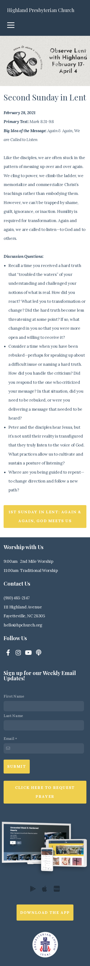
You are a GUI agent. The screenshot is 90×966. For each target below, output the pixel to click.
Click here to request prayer (45, 792)
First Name (14, 696)
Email (9, 738)
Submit (16, 766)
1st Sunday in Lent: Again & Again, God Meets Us (45, 516)
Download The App (45, 912)
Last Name (13, 715)
